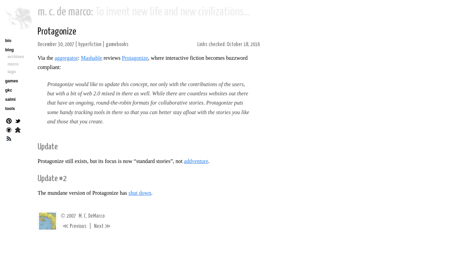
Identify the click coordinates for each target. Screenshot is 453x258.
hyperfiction (90, 44)
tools (10, 108)
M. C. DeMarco (92, 216)
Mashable (91, 58)
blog (9, 49)
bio (8, 40)
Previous (74, 226)
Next (102, 226)
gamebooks (117, 44)
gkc (8, 90)
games (11, 81)
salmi (10, 99)
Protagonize (57, 32)
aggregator (66, 58)
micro (13, 64)
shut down (140, 193)
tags (12, 71)
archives (16, 56)
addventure (196, 161)
